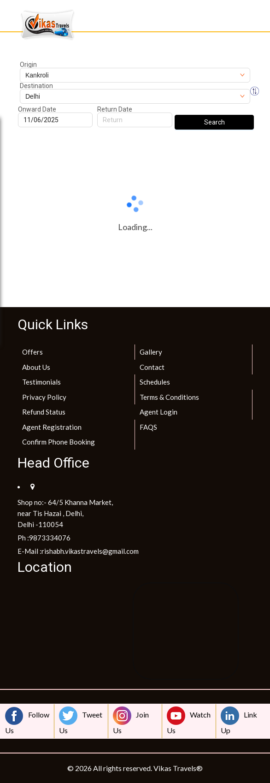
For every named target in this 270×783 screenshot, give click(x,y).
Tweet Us (80, 720)
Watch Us (189, 720)
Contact (152, 367)
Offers (32, 352)
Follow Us (27, 720)
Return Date (114, 109)
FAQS (148, 427)
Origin (28, 64)
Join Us (131, 720)
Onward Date (37, 109)
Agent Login (158, 412)
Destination (36, 86)
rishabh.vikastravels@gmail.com (90, 551)
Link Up (239, 720)
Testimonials (41, 382)
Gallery (151, 352)
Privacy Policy (44, 397)
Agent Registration (52, 427)
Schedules (155, 382)
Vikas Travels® (178, 768)
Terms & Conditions (169, 397)
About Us (36, 367)
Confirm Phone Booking (58, 442)
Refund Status (43, 412)
